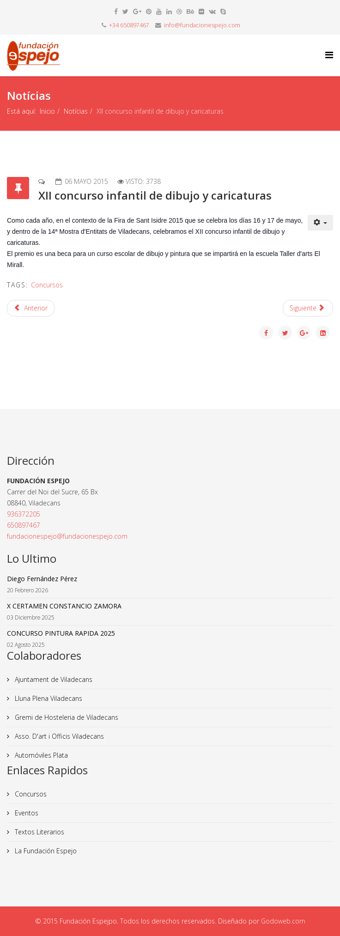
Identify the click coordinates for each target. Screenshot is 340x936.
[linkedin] (169, 11)
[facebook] (116, 11)
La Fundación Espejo (45, 850)
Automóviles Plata (40, 755)
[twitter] (125, 11)
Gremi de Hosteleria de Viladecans (65, 717)
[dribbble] (179, 11)
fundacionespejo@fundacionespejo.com (67, 536)
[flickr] (201, 11)
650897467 (23, 525)
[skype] (223, 11)
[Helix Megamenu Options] (329, 55)
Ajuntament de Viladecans (52, 679)
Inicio (47, 111)
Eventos (25, 812)
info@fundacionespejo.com (202, 25)
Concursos (47, 284)
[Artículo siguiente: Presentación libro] (308, 308)
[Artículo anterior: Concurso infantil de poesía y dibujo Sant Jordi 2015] (31, 308)
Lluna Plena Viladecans (47, 698)
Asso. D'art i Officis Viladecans (58, 736)
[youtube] (159, 11)
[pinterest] (149, 11)
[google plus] (137, 11)
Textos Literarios (38, 831)
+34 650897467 (129, 25)
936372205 (23, 514)
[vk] (212, 11)
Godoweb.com (283, 921)
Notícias (76, 111)
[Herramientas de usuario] (321, 223)
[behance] (190, 11)
